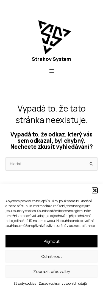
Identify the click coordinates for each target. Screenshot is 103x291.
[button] (95, 190)
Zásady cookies (24, 283)
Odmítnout (51, 256)
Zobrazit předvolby (51, 271)
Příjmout (52, 241)
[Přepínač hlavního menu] (51, 71)
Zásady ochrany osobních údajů (63, 283)
